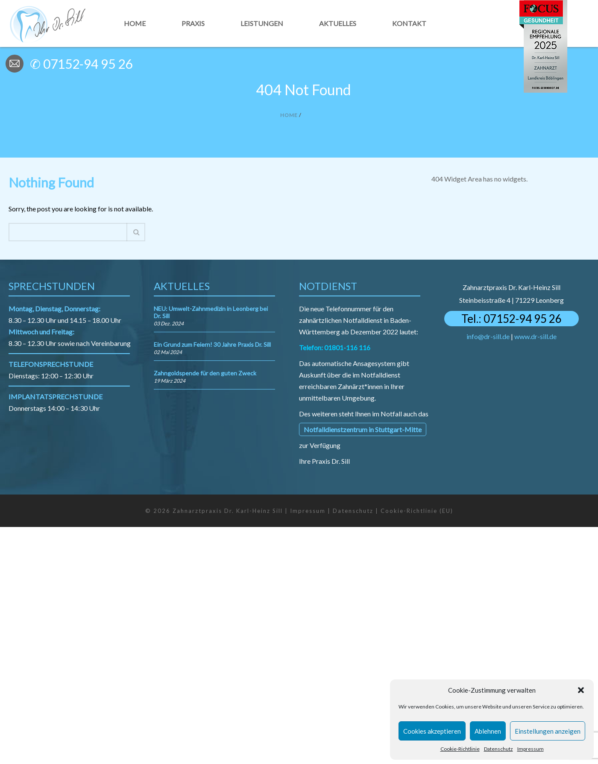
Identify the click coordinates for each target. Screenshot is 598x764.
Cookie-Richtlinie (460, 749)
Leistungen (261, 23)
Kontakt (409, 23)
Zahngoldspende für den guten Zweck (205, 373)
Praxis (193, 23)
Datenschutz (498, 749)
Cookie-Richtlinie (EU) (417, 510)
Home (135, 23)
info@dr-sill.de (488, 336)
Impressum (530, 749)
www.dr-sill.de (535, 336)
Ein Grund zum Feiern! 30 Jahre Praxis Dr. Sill (212, 344)
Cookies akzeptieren (432, 731)
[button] (581, 690)
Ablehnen (488, 731)
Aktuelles (337, 23)
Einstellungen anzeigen (547, 731)
